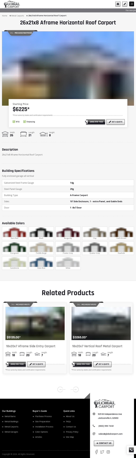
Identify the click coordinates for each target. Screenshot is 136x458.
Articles (38, 437)
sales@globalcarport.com (110, 434)
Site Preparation (42, 422)
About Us (70, 417)
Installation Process (44, 427)
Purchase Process (43, 417)
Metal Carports (19, 15)
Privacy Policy (72, 432)
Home (6, 15)
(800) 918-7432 (106, 426)
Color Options (41, 432)
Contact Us (71, 427)
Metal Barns (10, 417)
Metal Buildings (11, 422)
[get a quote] (124, 4)
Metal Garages (11, 432)
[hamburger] (131, 4)
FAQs (68, 422)
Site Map (70, 437)
